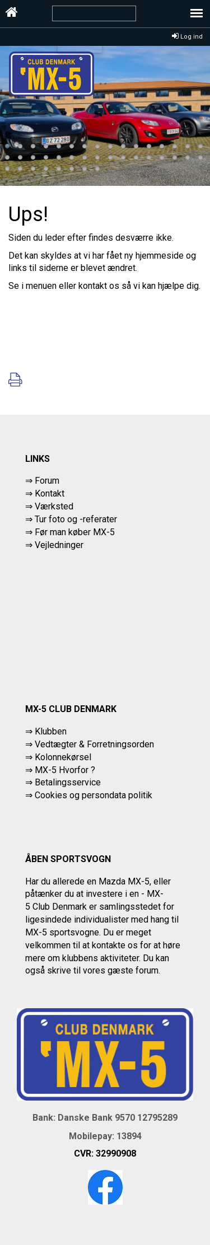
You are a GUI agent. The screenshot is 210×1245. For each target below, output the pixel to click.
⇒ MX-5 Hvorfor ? (60, 770)
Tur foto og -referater (76, 519)
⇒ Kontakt (44, 493)
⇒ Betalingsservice (63, 782)
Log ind (187, 36)
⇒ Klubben (46, 731)
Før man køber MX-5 (75, 532)
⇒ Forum (42, 480)
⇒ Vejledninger (54, 545)
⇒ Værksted (49, 506)
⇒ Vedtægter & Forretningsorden (89, 744)
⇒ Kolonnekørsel (58, 757)
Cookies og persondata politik (93, 795)
